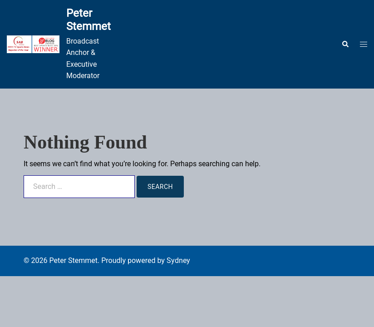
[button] (345, 44)
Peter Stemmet (88, 20)
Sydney (178, 260)
